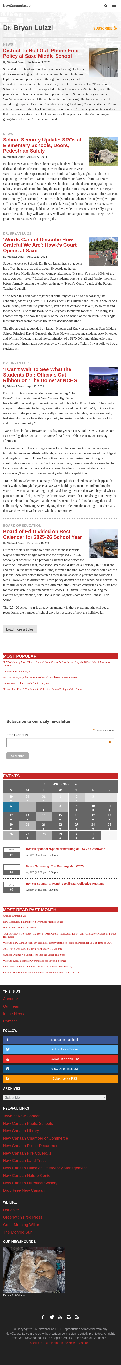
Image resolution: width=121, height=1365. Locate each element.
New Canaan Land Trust (24, 1160)
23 (76, 824)
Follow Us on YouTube (42, 1059)
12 (11, 815)
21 (44, 824)
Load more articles (20, 629)
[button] (106, 6)
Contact (10, 1021)
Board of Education (22, 525)
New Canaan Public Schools (28, 1123)
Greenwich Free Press (22, 1217)
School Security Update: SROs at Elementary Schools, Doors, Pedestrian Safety (42, 145)
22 (60, 824)
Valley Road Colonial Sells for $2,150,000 (26, 683)
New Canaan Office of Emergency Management (45, 1168)
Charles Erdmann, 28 (14, 915)
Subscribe (105, 28)
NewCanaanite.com (18, 6)
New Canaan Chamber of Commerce (35, 1138)
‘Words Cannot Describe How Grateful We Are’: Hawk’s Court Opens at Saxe (40, 245)
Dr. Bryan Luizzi (17, 233)
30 (27, 796)
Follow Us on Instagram (42, 1069)
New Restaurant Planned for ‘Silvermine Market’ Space (33, 921)
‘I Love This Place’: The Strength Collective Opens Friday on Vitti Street (42, 689)
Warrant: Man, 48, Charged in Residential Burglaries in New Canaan (40, 677)
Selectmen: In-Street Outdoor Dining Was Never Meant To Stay (37, 966)
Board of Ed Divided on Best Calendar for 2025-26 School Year (42, 534)
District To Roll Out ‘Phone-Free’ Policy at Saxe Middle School (41, 53)
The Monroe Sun (18, 1232)
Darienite (11, 1210)
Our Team (11, 1006)
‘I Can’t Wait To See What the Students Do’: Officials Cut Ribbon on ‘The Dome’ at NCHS (40, 375)
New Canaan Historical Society (30, 1183)
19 (11, 824)
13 (27, 815)
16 (76, 815)
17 (93, 815)
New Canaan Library (21, 1131)
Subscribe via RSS (41, 1078)
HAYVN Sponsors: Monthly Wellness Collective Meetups (65, 883)
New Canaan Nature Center (27, 1175)
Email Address (58, 735)
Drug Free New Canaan (24, 1190)
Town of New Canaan (22, 1116)
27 (27, 834)
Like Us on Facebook (42, 1040)
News (8, 44)
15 (60, 815)
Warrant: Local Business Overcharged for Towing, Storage (35, 960)
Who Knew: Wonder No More (19, 927)
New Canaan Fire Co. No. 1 (27, 1153)
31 (44, 796)
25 (109, 824)
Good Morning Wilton (21, 1224)
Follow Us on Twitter (41, 1049)
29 (11, 796)
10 (93, 806)
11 (109, 806)
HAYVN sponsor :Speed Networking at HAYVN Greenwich (65, 849)
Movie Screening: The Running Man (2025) (55, 866)
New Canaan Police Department (31, 1146)
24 (93, 824)
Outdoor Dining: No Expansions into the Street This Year (34, 954)
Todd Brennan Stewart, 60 (17, 671)
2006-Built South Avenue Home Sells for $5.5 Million (32, 948)
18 (109, 815)
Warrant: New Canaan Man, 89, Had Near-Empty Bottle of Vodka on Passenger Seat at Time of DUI (57, 942)
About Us (11, 999)
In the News (13, 1014)
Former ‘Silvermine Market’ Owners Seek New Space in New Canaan (41, 972)
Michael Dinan (16, 62)
